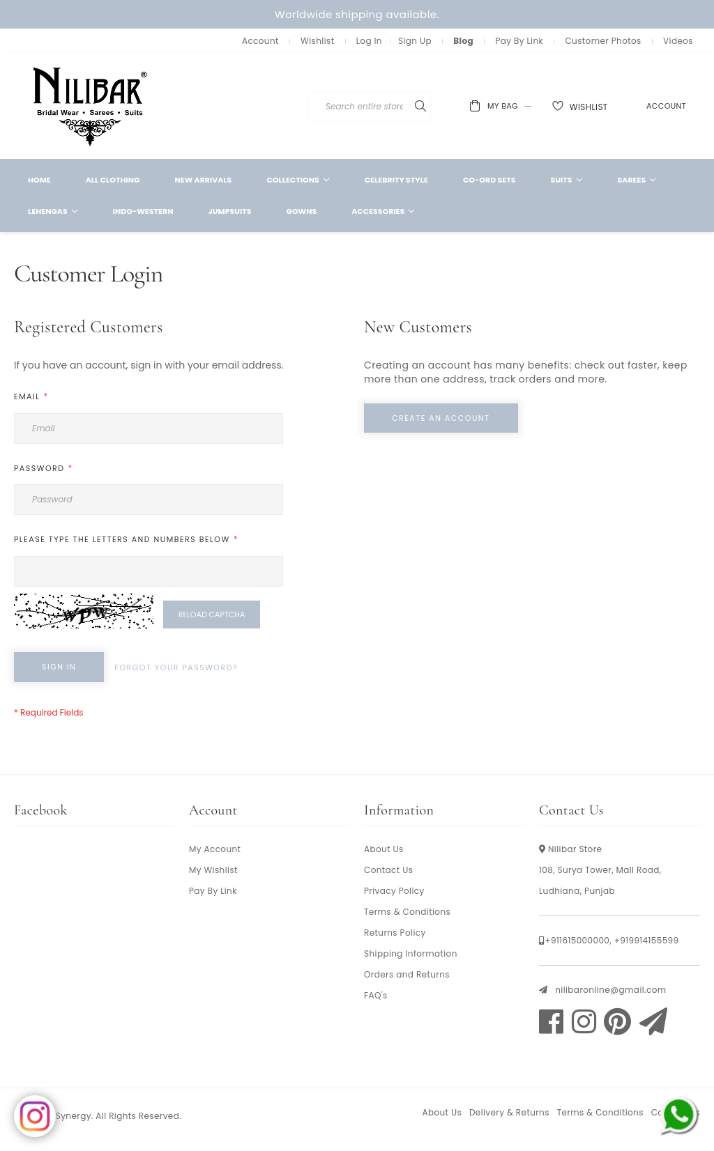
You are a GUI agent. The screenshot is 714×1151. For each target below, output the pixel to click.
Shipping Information (410, 953)
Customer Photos (603, 41)
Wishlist (317, 41)
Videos (678, 41)
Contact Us (388, 870)
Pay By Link (519, 41)
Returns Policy (395, 932)
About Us (384, 849)
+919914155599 (646, 940)
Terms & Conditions (407, 912)
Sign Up (415, 41)
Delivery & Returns (509, 1112)
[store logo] (90, 105)
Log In (369, 41)
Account (260, 41)
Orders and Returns (407, 974)
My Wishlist (213, 870)
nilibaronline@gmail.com (610, 990)
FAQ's (376, 995)
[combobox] (410, 106)
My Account (215, 849)
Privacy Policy (394, 891)
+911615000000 (577, 940)
